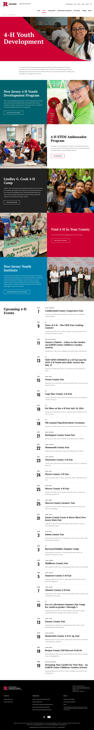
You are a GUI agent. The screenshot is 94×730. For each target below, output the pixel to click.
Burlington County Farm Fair (60, 435)
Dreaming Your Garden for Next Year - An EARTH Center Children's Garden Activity (66, 666)
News (75, 4)
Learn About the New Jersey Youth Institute (16, 291)
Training (84, 10)
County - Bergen (48, 647)
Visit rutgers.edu (69, 4)
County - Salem (48, 531)
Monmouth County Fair (57, 447)
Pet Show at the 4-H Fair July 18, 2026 (64, 408)
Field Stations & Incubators (64, 10)
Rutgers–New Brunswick (37, 701)
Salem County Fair (54, 534)
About (89, 10)
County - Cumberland (49, 307)
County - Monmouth (49, 444)
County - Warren (48, 500)
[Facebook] (44, 717)
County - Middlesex (49, 560)
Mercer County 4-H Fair (57, 488)
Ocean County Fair (54, 379)
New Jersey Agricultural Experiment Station (41, 707)
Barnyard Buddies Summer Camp (62, 548)
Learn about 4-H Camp (11, 202)
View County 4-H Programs (60, 240)
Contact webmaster (61, 727)
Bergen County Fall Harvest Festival (63, 650)
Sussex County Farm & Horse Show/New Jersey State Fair (65, 518)
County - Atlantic (48, 587)
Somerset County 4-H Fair (58, 575)
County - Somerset (49, 572)
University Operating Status (69, 699)
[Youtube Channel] (49, 717)
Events (78, 4)
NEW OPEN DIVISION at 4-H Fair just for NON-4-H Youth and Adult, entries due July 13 (66, 362)
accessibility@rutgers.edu (38, 724)
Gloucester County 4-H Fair (59, 459)
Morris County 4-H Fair (57, 474)
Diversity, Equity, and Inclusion (69, 701)
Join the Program (57, 156)
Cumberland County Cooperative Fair (64, 310)
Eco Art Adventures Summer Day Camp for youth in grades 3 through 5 (65, 605)
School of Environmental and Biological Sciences (42, 709)
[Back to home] (12, 690)
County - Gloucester (49, 456)
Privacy (65, 704)
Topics (44, 10)
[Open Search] (90, 4)
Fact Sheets (77, 10)
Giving (83, 4)
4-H (45, 322)
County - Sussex (48, 514)
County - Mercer (48, 485)
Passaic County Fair (55, 621)
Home (38, 10)
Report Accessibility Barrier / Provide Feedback (57, 724)
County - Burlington (49, 432)
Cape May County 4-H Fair (58, 394)
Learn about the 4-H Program (13, 112)
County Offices (51, 10)
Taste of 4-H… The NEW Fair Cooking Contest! (64, 326)
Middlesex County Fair (56, 563)
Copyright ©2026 (32, 727)
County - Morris (48, 471)
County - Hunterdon (49, 633)
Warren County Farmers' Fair (60, 503)
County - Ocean (48, 376)
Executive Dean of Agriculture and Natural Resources (43, 704)
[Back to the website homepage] (10, 4)
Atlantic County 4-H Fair (57, 590)
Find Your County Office (8, 701)
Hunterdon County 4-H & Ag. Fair (62, 636)
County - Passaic (48, 618)
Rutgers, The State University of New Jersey (41, 699)
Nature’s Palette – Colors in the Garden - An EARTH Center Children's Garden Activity (65, 345)
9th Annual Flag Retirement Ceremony (65, 422)
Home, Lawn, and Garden (50, 339)
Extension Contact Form (8, 699)
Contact (87, 4)
